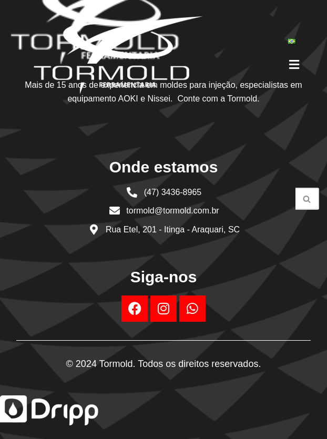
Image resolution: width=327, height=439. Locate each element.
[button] (294, 65)
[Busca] (307, 199)
